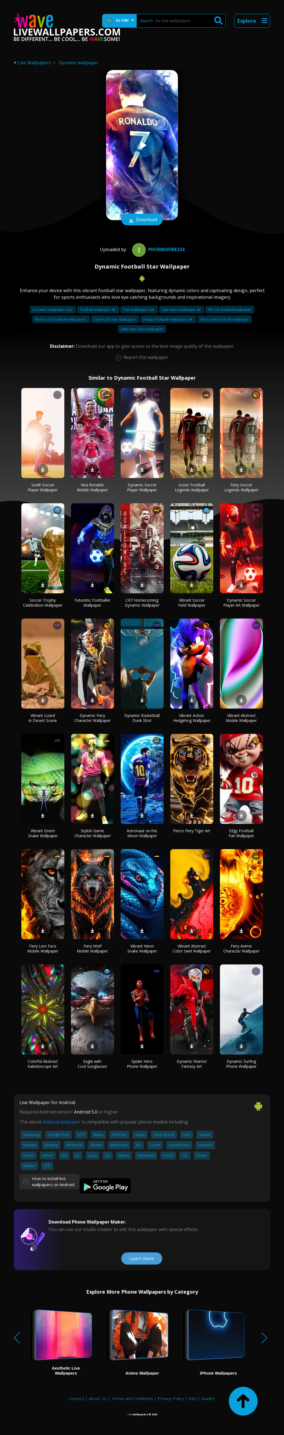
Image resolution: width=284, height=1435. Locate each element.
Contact (76, 1398)
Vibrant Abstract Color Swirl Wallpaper (192, 948)
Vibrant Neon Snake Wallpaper (142, 948)
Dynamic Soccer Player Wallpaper (142, 487)
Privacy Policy (171, 1398)
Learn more (142, 1258)
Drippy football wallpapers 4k (168, 319)
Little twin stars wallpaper (142, 328)
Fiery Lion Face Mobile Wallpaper (42, 948)
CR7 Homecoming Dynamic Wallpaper (142, 603)
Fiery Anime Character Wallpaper (241, 948)
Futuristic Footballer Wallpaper (92, 603)
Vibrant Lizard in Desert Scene (43, 718)
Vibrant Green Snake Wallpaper (43, 833)
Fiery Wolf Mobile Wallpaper (92, 948)
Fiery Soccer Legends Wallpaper (241, 487)
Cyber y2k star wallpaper (115, 319)
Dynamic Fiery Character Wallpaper (92, 718)
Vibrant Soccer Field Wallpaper (191, 603)
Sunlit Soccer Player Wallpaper (43, 487)
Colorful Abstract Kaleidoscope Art (42, 1064)
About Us (97, 1398)
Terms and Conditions (132, 1398)
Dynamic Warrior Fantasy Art (192, 1064)
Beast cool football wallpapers (61, 319)
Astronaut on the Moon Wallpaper (142, 833)
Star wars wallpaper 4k (181, 309)
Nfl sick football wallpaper (230, 309)
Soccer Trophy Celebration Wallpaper (42, 603)
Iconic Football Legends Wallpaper (192, 487)
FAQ (193, 1398)
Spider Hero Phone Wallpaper (142, 1064)
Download (142, 220)
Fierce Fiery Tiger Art (191, 830)
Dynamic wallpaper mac (52, 309)
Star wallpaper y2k (139, 309)
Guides (208, 1398)
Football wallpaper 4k (98, 309)
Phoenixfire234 (157, 249)
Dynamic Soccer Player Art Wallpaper (241, 603)
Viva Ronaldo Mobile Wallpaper (92, 487)
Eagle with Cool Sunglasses (92, 1064)
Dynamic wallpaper (78, 63)
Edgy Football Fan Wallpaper (241, 833)
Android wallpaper (62, 1122)
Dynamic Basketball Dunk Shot (142, 718)
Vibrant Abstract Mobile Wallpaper (241, 718)
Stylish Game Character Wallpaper (92, 833)
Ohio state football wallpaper (224, 319)
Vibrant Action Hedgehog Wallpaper (192, 718)
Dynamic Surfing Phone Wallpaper (241, 1064)
